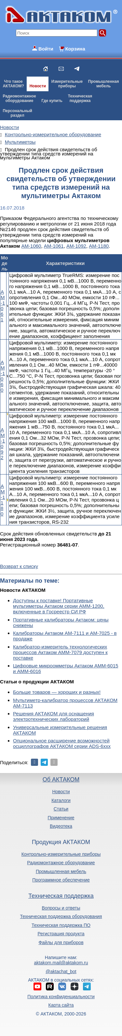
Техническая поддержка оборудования (61, 916)
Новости (38, 86)
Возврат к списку (19, 566)
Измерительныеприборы (67, 83)
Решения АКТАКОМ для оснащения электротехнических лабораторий (53, 716)
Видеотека (61, 826)
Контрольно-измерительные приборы (61, 854)
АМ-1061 (54, 246)
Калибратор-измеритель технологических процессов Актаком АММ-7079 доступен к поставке (60, 652)
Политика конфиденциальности (61, 996)
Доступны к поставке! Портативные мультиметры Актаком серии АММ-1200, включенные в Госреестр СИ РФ (58, 606)
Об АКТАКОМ (61, 779)
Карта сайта (61, 1005)
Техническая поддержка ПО (61, 925)
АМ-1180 (99, 246)
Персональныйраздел (17, 113)
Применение (61, 817)
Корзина (75, 48)
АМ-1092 (76, 246)
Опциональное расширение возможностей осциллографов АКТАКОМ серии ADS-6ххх (62, 743)
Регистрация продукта (60, 933)
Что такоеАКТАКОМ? (13, 83)
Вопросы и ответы (61, 908)
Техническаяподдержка (80, 98)
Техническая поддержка (61, 896)
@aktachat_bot (61, 971)
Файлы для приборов (60, 942)
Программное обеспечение (61, 880)
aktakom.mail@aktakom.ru (61, 962)
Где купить (51, 100)
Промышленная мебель (61, 871)
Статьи (61, 808)
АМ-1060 (31, 246)
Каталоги (61, 800)
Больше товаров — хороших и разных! (57, 692)
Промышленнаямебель (103, 83)
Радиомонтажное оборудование (61, 862)
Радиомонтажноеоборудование (19, 98)
